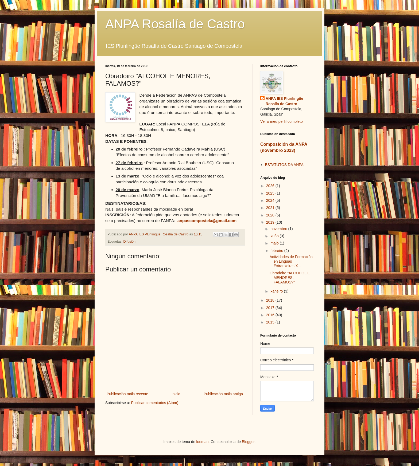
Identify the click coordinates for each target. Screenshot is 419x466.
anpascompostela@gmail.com (206, 220)
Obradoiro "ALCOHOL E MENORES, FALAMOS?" (290, 277)
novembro (279, 229)
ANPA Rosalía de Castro (175, 24)
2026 (271, 186)
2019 (271, 222)
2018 (271, 300)
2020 (271, 215)
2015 (271, 322)
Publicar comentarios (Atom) (154, 403)
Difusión (129, 241)
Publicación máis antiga (223, 394)
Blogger (248, 442)
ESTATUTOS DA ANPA (284, 165)
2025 (271, 193)
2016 (271, 315)
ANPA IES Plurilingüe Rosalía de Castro (284, 101)
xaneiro (277, 291)
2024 (271, 200)
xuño (275, 236)
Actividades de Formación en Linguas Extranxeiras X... (291, 261)
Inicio (176, 394)
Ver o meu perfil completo (281, 121)
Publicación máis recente (127, 394)
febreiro (277, 250)
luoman (202, 442)
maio (275, 243)
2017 (271, 308)
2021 (271, 208)
